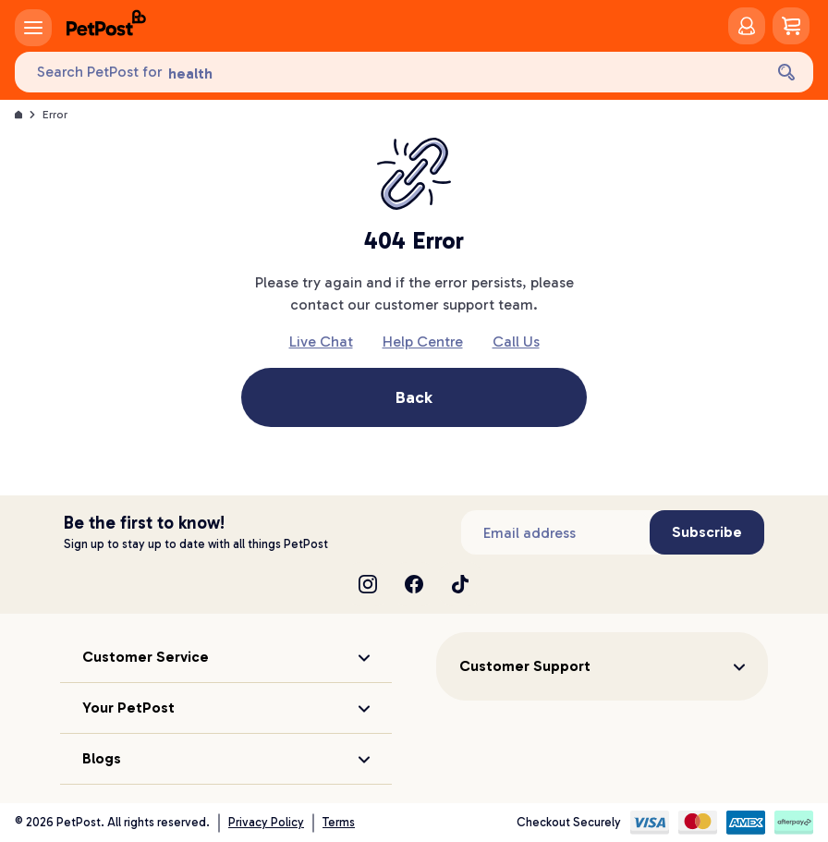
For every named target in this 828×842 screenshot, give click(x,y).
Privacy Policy (266, 822)
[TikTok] (460, 584)
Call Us (516, 341)
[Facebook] (414, 584)
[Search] (786, 72)
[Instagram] (368, 584)
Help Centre (423, 341)
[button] (226, 657)
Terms (339, 822)
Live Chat (321, 341)
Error (55, 114)
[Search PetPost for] (389, 72)
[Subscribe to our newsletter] (555, 532)
